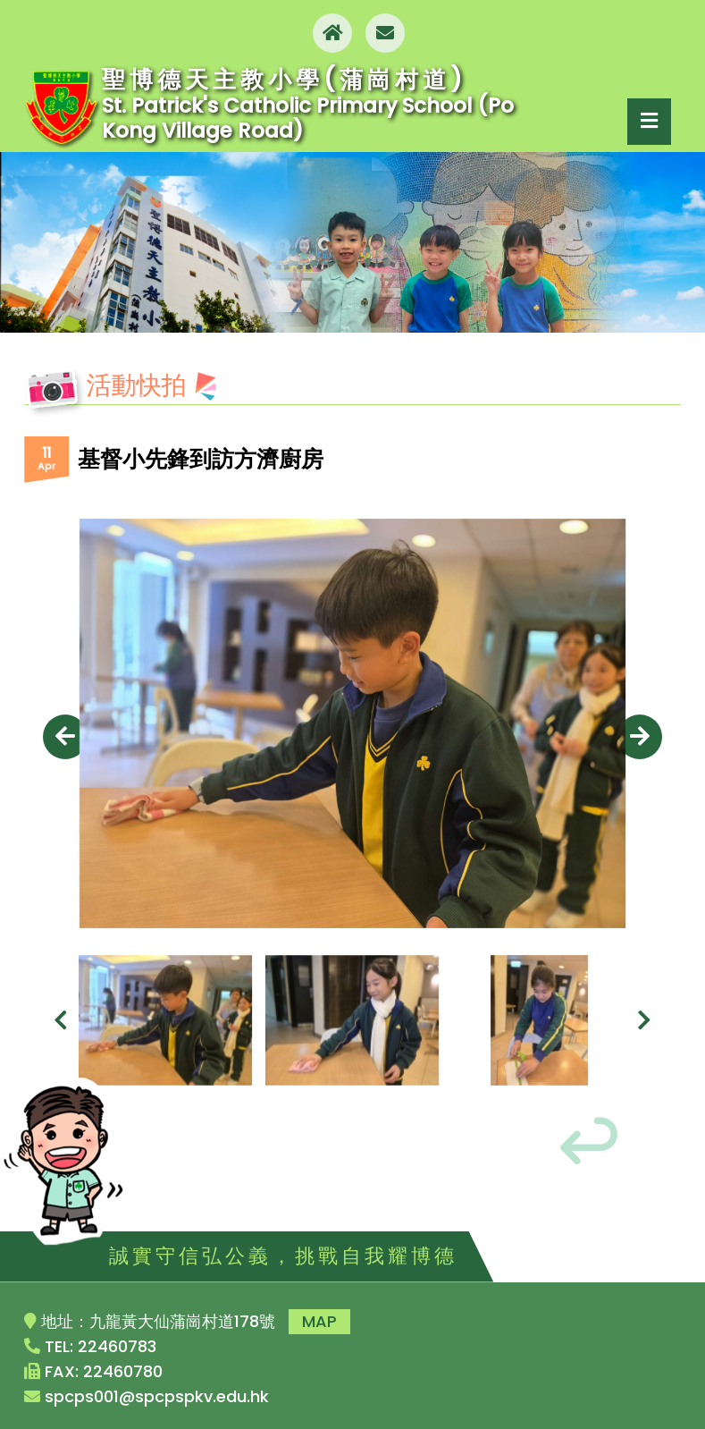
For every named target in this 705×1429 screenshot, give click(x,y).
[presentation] (65, 736)
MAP (319, 1321)
